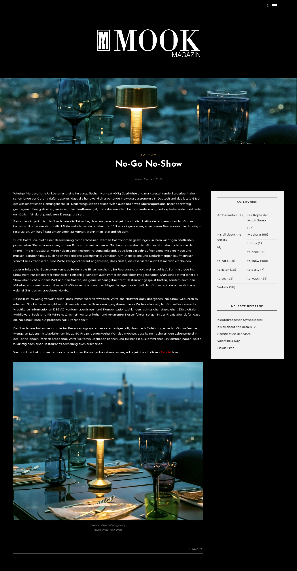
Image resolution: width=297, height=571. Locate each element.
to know (148, 154)
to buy (252, 243)
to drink (253, 252)
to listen (223, 270)
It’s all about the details (229, 237)
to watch (254, 278)
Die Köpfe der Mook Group (257, 217)
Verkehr (222, 287)
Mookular (254, 234)
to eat (221, 261)
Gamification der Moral (234, 334)
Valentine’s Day (228, 341)
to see (222, 278)
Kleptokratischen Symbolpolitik (240, 320)
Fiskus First (225, 348)
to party (253, 270)
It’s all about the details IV (236, 327)
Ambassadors (227, 215)
